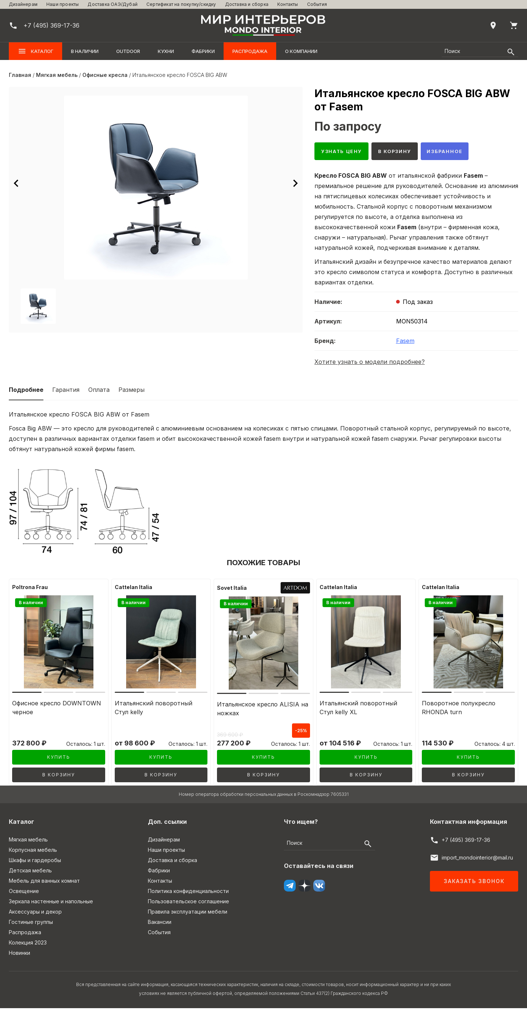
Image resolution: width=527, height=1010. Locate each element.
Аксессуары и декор (35, 913)
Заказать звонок (474, 883)
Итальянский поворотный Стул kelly (153, 709)
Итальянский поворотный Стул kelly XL (358, 709)
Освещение (24, 893)
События (317, 4)
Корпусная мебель (33, 851)
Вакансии (159, 924)
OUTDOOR (128, 51)
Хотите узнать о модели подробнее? (369, 363)
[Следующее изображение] (295, 183)
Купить (58, 759)
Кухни (166, 51)
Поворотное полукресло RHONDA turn (458, 709)
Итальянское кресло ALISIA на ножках (262, 710)
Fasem (405, 342)
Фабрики (203, 51)
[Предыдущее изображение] (16, 183)
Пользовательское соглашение (188, 903)
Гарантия (65, 391)
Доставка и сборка (246, 4)
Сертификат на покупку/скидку (181, 4)
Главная (20, 75)
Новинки (19, 954)
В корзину (402, 152)
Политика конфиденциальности (188, 893)
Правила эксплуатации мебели (187, 913)
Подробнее (26, 391)
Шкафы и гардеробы (35, 862)
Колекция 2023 (28, 944)
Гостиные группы (31, 924)
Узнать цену (344, 152)
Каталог (35, 51)
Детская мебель (30, 872)
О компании (301, 51)
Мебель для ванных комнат (44, 882)
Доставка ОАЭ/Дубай (113, 4)
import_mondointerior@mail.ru (477, 859)
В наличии (85, 51)
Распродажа (249, 51)
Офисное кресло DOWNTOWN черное (56, 709)
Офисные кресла (105, 75)
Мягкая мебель (57, 75)
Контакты (287, 4)
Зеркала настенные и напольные (51, 903)
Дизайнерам (23, 4)
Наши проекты (62, 4)
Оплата (99, 391)
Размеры (131, 391)
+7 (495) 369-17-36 (466, 842)
